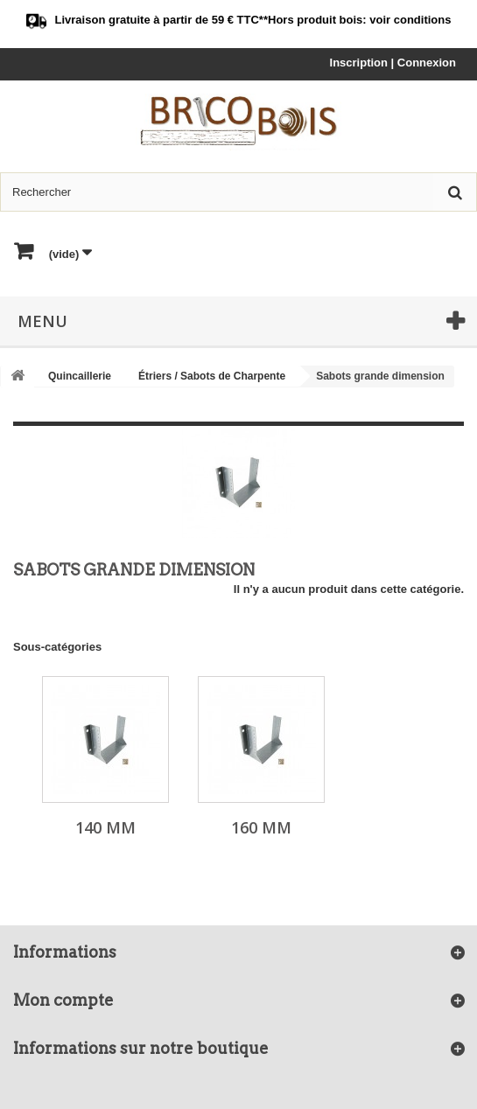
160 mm (261, 827)
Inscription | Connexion (393, 62)
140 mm (105, 827)
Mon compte (63, 1000)
